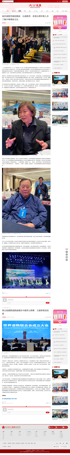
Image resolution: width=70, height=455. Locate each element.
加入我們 (42, 452)
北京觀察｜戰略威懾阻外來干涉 (59, 68)
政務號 (45, 434)
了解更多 (60, 31)
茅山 (7, 403)
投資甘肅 (9, 448)
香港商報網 (9, 445)
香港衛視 (13, 445)
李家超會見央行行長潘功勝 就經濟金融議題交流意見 (60, 55)
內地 (9, 307)
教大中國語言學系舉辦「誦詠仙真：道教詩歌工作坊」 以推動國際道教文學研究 (59, 126)
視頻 (11, 433)
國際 (3, 439)
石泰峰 (13, 403)
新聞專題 (53, 434)
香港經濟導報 (18, 445)
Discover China (29, 434)
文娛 (36, 433)
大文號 (45, 433)
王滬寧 (10, 403)
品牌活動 (59, 429)
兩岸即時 (4, 22)
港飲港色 (37, 438)
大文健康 (61, 439)
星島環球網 (22, 445)
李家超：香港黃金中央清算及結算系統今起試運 (60, 44)
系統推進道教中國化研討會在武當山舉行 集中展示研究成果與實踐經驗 (59, 85)
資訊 (61, 433)
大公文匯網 (4, 13)
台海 (9, 13)
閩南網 (32, 445)
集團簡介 (52, 429)
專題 (53, 433)
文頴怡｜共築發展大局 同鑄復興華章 (60, 64)
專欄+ (61, 434)
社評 (19, 434)
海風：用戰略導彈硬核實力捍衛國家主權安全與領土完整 (60, 48)
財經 (3, 440)
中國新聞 (4, 317)
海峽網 (29, 445)
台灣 (7, 293)
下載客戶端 (65, 1)
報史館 (65, 429)
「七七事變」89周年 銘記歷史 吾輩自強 (60, 40)
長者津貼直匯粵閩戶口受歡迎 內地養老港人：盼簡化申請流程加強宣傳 (60, 62)
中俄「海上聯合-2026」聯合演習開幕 (60, 345)
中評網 (26, 445)
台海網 (35, 445)
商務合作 (37, 452)
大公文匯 (35, 6)
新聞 (7, 13)
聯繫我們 (33, 452)
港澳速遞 (61, 438)
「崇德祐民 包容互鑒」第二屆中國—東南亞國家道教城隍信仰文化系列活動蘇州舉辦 (60, 99)
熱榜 (56, 34)
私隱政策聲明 (28, 452)
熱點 (11, 434)
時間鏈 (61, 34)
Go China (29, 433)
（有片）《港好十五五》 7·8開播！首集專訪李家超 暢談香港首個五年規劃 (60, 37)
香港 (3, 434)
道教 (5, 293)
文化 (36, 434)
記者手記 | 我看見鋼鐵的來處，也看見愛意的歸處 (60, 58)
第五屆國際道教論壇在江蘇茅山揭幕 (58, 112)
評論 (48, 302)
